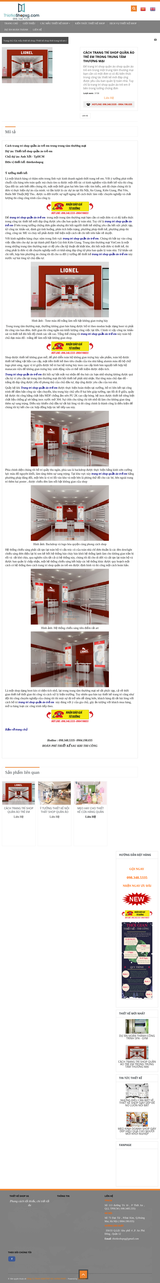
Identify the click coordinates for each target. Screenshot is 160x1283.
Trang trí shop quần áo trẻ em (23, 374)
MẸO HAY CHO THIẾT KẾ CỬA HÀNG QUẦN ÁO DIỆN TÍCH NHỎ (90, 811)
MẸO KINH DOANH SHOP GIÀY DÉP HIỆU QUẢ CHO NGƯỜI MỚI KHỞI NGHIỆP (137, 1131)
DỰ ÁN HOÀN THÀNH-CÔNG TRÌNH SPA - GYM (137, 1037)
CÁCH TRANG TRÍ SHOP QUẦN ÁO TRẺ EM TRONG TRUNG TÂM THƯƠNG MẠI (137, 1064)
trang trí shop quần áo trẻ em (27, 217)
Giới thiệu (29, 23)
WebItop (82, 1278)
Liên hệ (37, 29)
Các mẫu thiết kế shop (55, 23)
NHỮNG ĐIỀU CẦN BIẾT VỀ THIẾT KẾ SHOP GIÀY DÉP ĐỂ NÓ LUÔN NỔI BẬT (137, 1102)
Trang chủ (11, 23)
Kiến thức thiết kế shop (90, 23)
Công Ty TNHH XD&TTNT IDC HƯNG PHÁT (46, 1278)
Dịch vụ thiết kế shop (123, 23)
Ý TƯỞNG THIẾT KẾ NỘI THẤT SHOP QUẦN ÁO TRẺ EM (54, 811)
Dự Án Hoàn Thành (16, 29)
